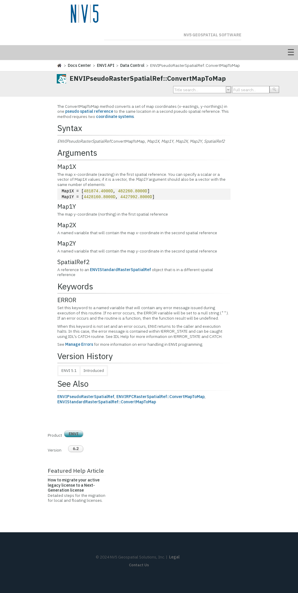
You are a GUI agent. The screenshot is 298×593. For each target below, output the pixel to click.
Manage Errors (79, 344)
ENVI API (105, 65)
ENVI (74, 433)
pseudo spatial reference (89, 111)
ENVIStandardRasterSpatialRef (120, 269)
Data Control (132, 65)
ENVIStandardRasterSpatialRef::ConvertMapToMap (106, 401)
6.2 (76, 448)
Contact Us (139, 564)
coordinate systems (115, 116)
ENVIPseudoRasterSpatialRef (85, 396)
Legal (174, 557)
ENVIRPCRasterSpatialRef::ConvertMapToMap (160, 396)
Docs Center (79, 65)
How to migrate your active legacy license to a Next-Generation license (74, 485)
